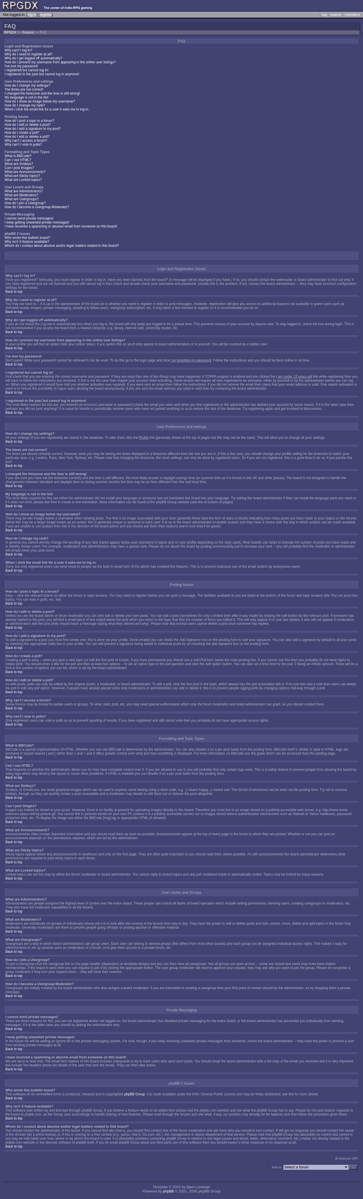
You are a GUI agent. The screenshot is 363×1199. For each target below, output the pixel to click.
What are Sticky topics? (22, 176)
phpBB (168, 1191)
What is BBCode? (18, 156)
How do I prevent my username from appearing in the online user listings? (60, 62)
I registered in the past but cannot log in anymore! (42, 74)
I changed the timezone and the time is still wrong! (42, 93)
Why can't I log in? (18, 50)
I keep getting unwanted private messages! (37, 222)
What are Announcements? (25, 172)
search (335, 14)
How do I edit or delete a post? (28, 125)
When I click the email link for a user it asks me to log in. (47, 109)
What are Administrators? (24, 191)
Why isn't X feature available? (27, 242)
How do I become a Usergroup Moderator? (37, 207)
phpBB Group (134, 1094)
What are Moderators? (21, 195)
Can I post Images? (19, 168)
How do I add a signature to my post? (33, 129)
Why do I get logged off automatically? (33, 58)
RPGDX (10, 32)
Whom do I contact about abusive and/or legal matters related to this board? (62, 246)
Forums (28, 32)
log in (32, 14)
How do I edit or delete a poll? (27, 137)
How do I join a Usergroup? (25, 203)
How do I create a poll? (22, 133)
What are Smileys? (19, 164)
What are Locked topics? (23, 180)
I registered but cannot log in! (26, 70)
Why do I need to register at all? (28, 54)
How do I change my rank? (25, 105)
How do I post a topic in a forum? (29, 121)
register (45, 14)
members (352, 14)
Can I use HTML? (18, 160)
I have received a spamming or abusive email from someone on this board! (61, 226)
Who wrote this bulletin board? (27, 238)
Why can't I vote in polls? (23, 145)
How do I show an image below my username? (40, 101)
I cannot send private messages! (29, 218)
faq (324, 14)
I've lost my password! (21, 66)
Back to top (13, 292)
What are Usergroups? (22, 199)
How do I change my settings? (27, 85)
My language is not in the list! (26, 97)
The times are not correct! (24, 89)
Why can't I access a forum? (26, 141)
